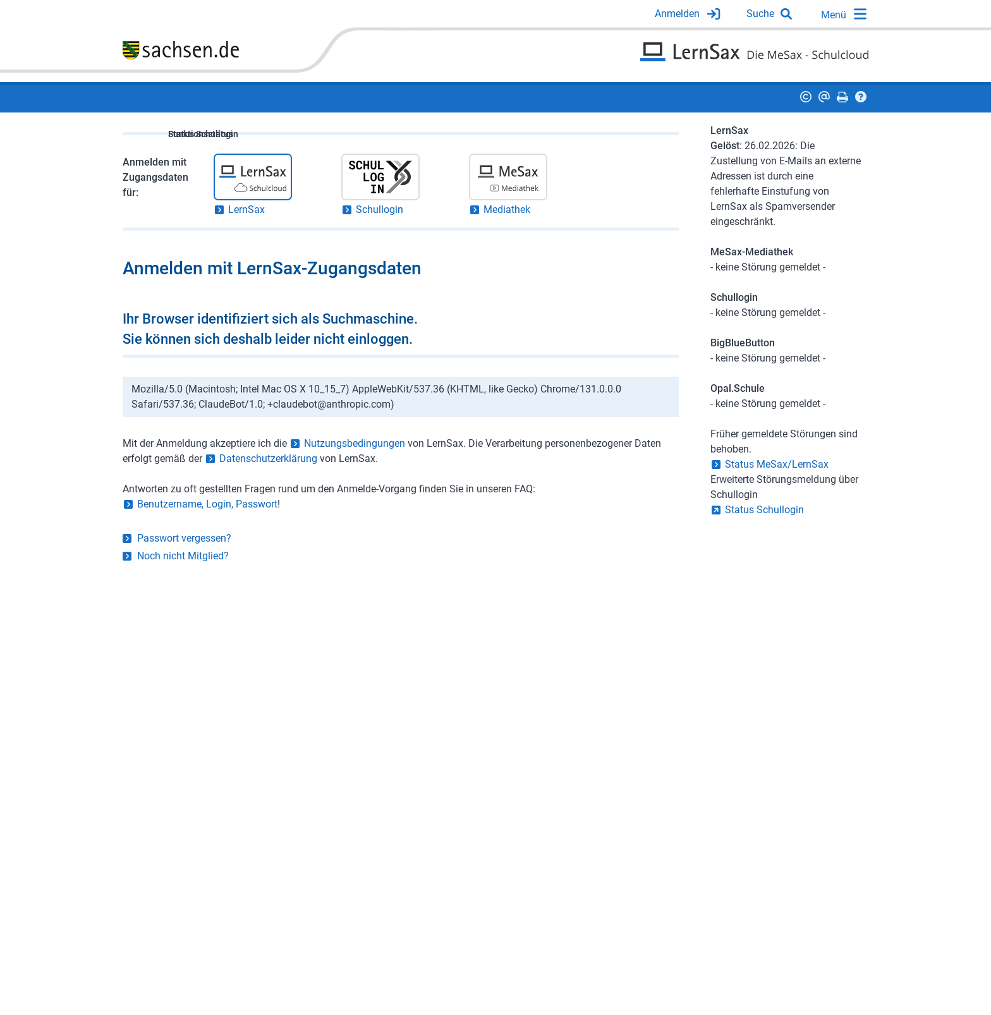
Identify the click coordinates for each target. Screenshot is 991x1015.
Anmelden (677, 14)
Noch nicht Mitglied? (183, 556)
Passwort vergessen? (184, 538)
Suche (760, 14)
